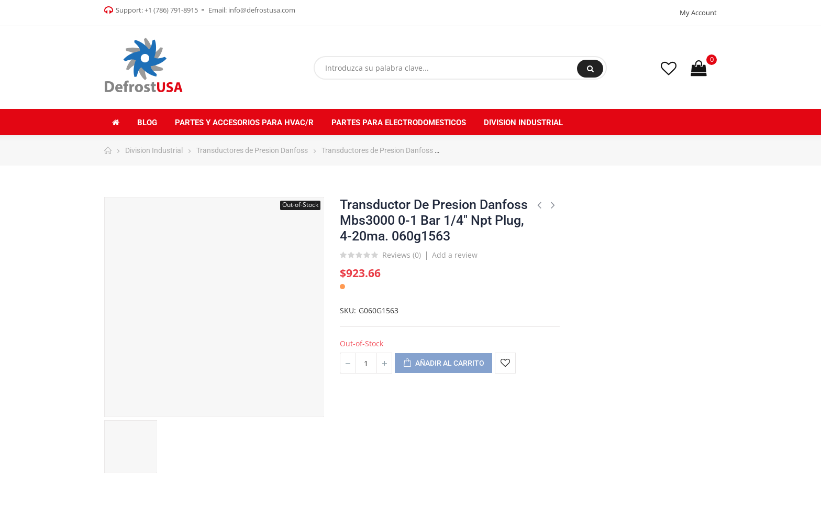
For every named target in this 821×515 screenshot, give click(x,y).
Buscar (590, 68)
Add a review (455, 255)
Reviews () (401, 255)
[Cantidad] (366, 363)
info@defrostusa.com (261, 10)
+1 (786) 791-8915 (171, 10)
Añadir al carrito (443, 363)
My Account (698, 12)
